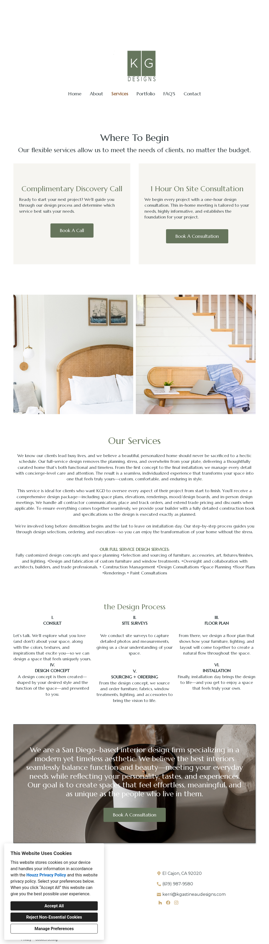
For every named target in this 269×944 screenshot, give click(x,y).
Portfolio (146, 94)
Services (119, 94)
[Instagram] (176, 902)
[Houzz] (160, 902)
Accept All (54, 905)
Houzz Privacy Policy (46, 874)
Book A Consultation (197, 236)
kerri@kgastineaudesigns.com (233, 6)
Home (74, 94)
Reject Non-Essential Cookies (54, 917)
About (96, 94)
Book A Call (72, 230)
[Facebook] (168, 902)
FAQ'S (169, 94)
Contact (192, 94)
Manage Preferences (54, 928)
